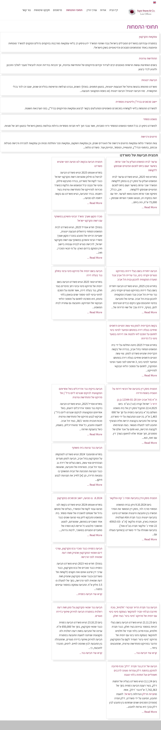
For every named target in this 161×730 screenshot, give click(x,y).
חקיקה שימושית (42, 10)
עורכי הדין (92, 10)
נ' (150, 404)
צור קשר (26, 10)
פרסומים (57, 10)
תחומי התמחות (74, 10)
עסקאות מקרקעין (148, 36)
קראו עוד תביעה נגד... (145, 653)
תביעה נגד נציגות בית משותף (87, 447)
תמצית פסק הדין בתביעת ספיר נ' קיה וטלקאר (133, 498)
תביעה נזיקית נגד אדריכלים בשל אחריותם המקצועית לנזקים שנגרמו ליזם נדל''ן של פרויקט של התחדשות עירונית (80, 393)
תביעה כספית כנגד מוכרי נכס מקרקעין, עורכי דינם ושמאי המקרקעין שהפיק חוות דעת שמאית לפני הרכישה (78, 553)
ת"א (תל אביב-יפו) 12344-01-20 (139, 399)
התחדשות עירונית (148, 58)
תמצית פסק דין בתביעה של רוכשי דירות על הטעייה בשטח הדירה (134, 391)
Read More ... (149, 207)
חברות (152, 694)
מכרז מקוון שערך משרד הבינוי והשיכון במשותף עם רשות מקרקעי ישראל (78, 218)
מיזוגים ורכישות (149, 136)
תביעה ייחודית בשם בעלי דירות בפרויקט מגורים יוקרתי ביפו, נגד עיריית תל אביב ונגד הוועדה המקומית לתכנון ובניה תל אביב (134, 275)
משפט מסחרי (150, 119)
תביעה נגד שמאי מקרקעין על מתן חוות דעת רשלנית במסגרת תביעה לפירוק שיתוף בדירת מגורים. (79, 611)
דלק (144, 694)
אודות (103, 10)
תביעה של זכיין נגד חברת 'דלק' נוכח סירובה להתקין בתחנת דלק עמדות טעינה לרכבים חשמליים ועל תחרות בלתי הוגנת (134, 670)
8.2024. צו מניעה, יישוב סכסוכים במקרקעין (79, 498)
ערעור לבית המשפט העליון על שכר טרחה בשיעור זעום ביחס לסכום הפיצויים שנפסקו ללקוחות (135, 166)
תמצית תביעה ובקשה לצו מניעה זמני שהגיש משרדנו (79, 164)
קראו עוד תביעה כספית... (89, 594)
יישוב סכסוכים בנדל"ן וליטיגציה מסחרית (136, 101)
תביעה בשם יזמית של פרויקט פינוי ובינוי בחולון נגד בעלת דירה (78, 273)
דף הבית (113, 10)
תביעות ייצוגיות (149, 80)
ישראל (128, 694)
